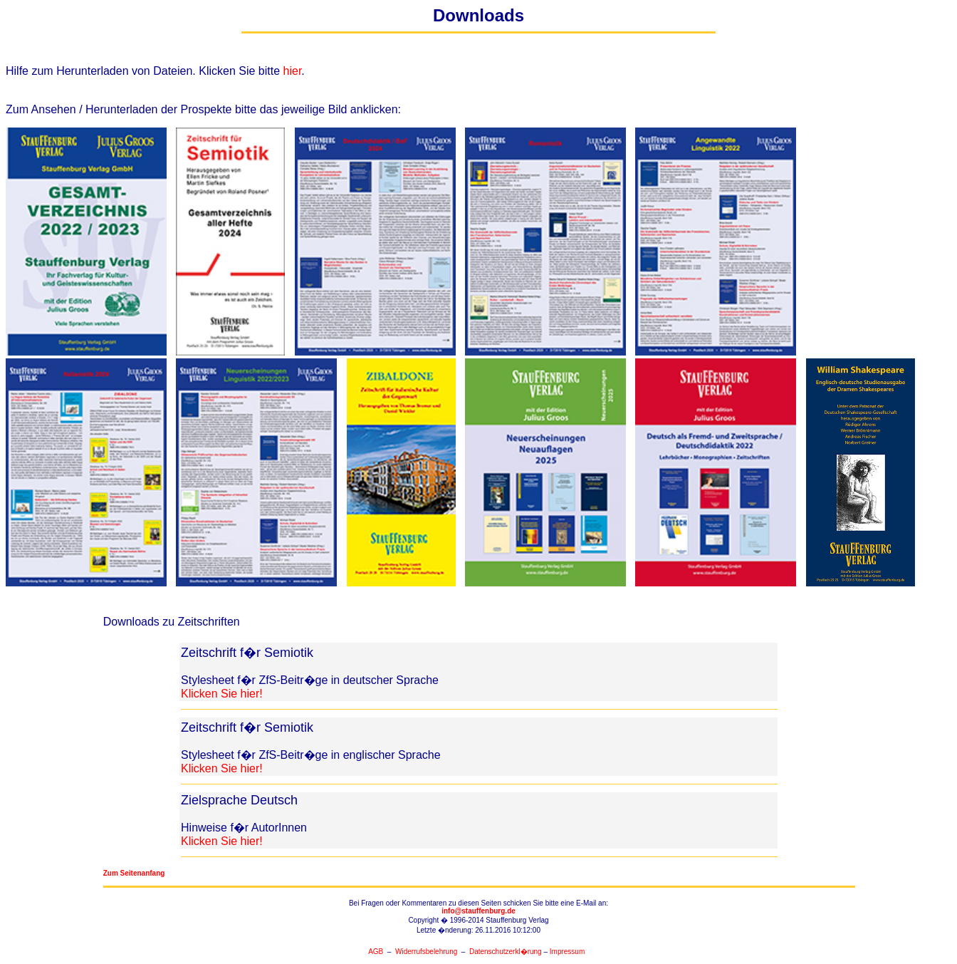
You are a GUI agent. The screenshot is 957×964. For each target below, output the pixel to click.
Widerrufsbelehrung (426, 951)
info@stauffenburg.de (478, 911)
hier (292, 71)
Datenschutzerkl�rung (505, 951)
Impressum (567, 951)
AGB (375, 951)
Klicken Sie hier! (222, 694)
